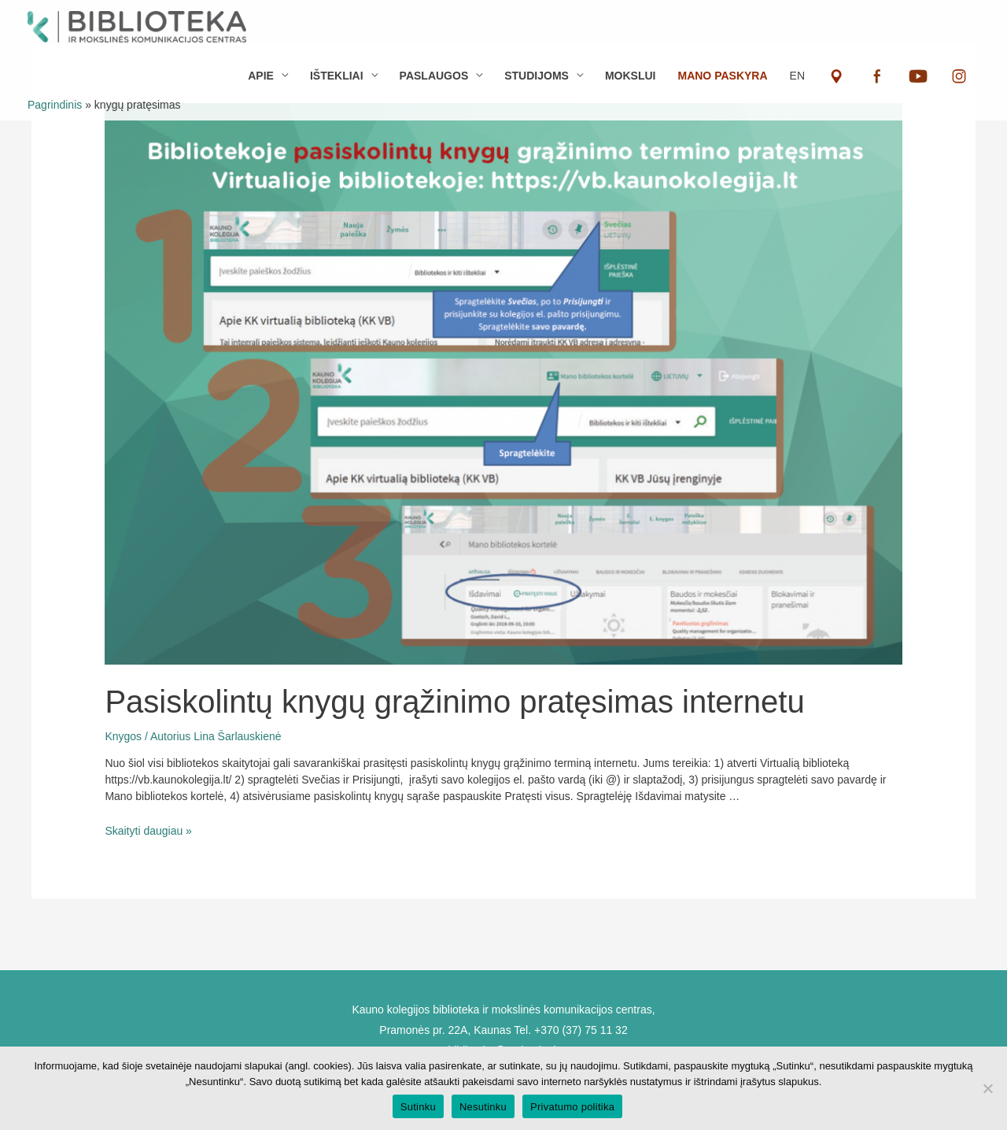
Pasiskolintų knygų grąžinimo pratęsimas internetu (454, 701)
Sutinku (418, 1107)
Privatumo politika (572, 1107)
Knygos (123, 736)
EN (797, 75)
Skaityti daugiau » (148, 830)
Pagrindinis (55, 104)
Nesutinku (483, 1107)
